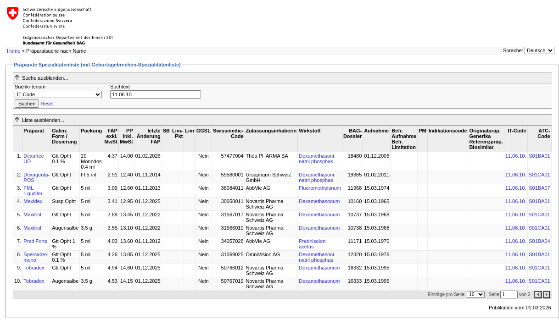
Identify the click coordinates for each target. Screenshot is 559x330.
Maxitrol (32, 214)
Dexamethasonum (319, 201)
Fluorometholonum (320, 188)
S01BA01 (539, 156)
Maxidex (32, 201)
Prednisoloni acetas (313, 243)
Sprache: (513, 50)
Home (13, 51)
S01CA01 (539, 174)
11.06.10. (515, 156)
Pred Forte (35, 241)
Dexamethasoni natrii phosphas (316, 158)
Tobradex (33, 267)
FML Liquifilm (32, 190)
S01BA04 (539, 241)
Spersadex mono (35, 257)
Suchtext (120, 86)
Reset (47, 103)
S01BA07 (539, 188)
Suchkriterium (30, 86)
